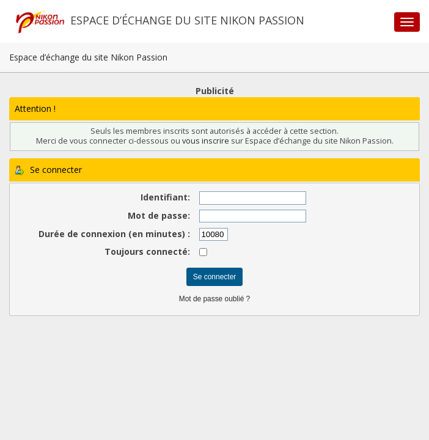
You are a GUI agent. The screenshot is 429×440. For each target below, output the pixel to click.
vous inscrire (205, 141)
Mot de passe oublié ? (214, 299)
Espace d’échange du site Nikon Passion (187, 20)
